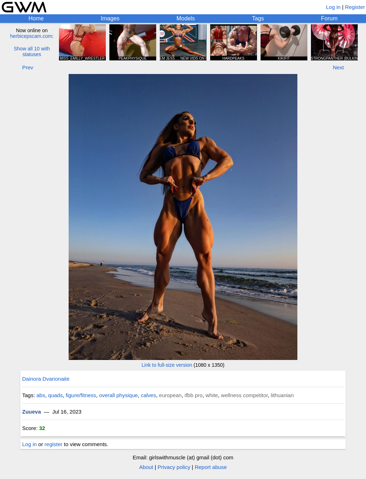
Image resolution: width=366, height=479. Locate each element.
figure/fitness (81, 395)
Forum (329, 18)
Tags (258, 18)
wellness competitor (244, 395)
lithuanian (282, 395)
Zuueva (31, 412)
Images (110, 18)
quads (55, 395)
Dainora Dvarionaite (46, 379)
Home (36, 18)
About (146, 467)
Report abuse (211, 467)
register (54, 444)
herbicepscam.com (31, 36)
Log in (333, 7)
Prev (27, 67)
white (212, 395)
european (170, 395)
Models (186, 18)
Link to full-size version (167, 365)
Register (355, 7)
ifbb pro (194, 395)
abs (40, 395)
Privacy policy (174, 467)
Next (338, 67)
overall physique (118, 395)
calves (148, 395)
